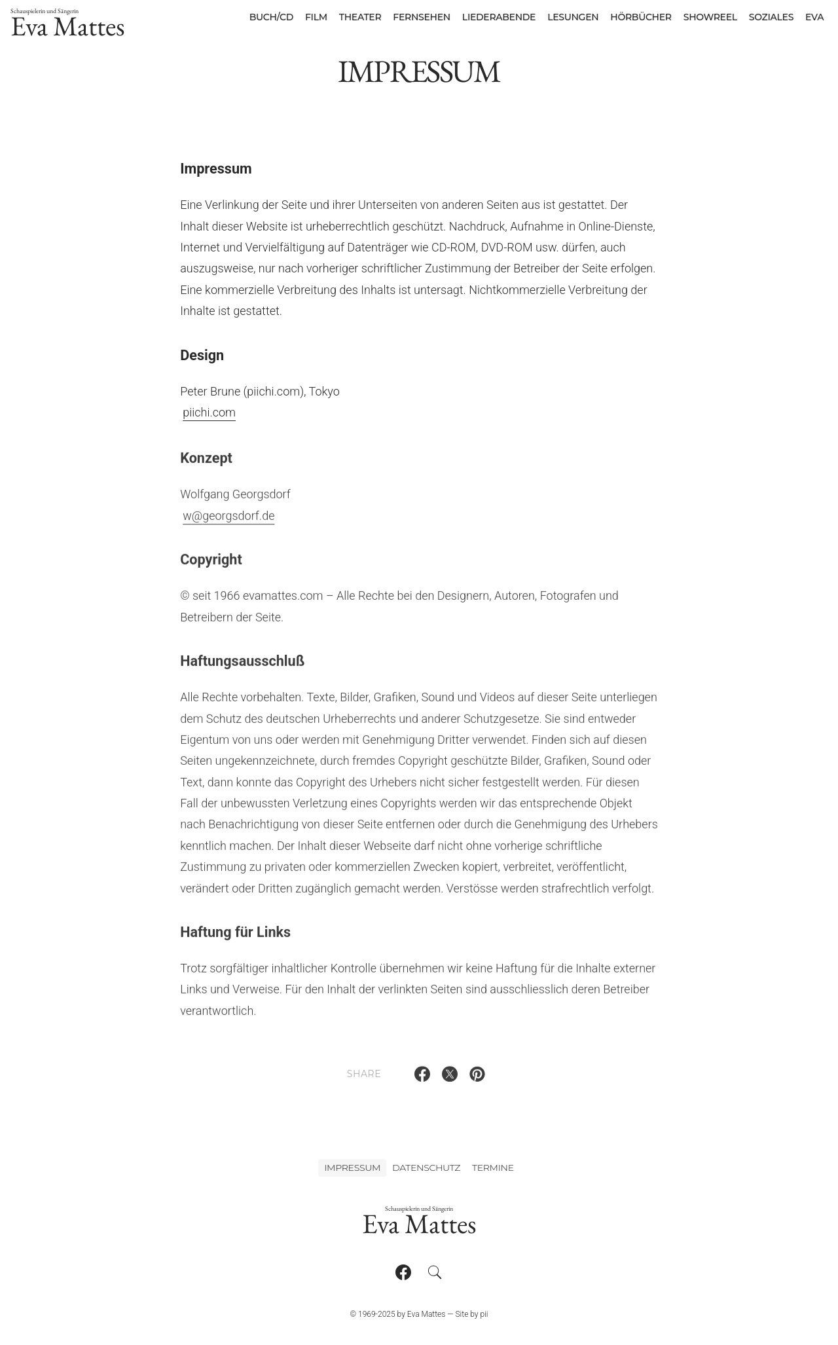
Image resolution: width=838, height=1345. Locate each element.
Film (316, 17)
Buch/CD (271, 17)
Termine (493, 1167)
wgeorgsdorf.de (228, 520)
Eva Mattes (67, 25)
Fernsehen (421, 17)
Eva (814, 17)
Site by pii (471, 1314)
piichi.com (209, 412)
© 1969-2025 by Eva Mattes (397, 1314)
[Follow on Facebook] (403, 1272)
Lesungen (572, 17)
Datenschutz (426, 1167)
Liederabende (499, 17)
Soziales (771, 17)
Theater (360, 17)
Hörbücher (640, 17)
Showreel (710, 17)
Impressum (352, 1167)
